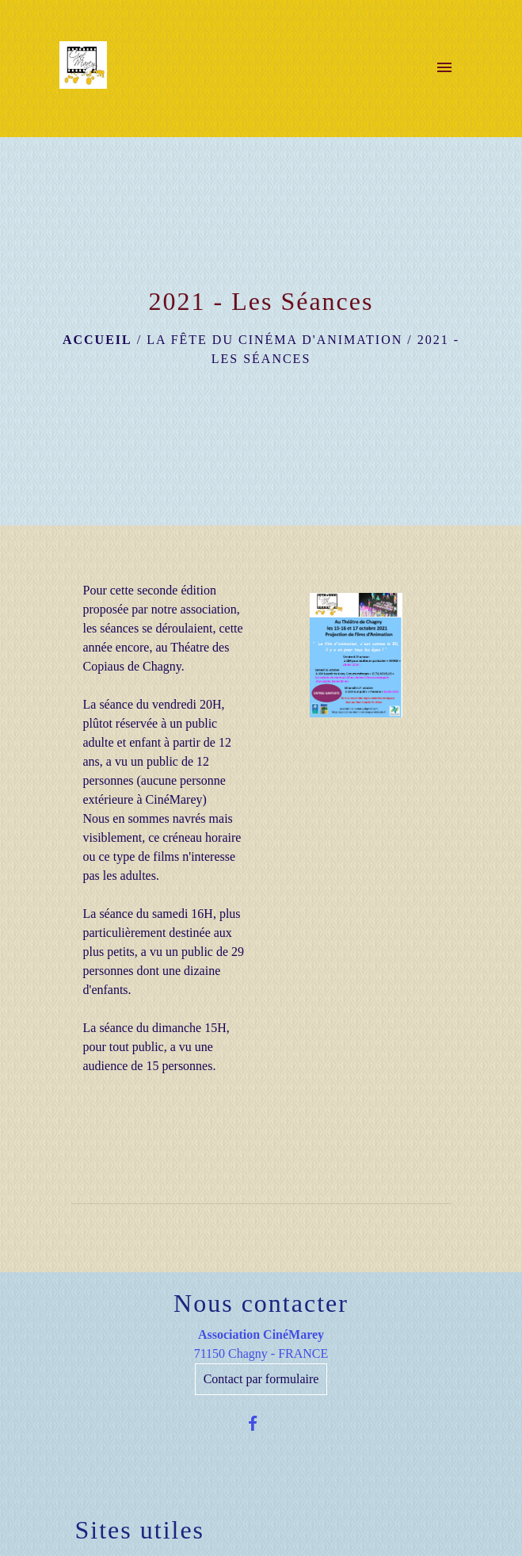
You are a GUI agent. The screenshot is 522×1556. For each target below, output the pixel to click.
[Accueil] (83, 68)
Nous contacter (261, 1303)
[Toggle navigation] (444, 68)
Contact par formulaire (261, 1379)
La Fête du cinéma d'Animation (274, 339)
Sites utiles (140, 1530)
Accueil (97, 339)
